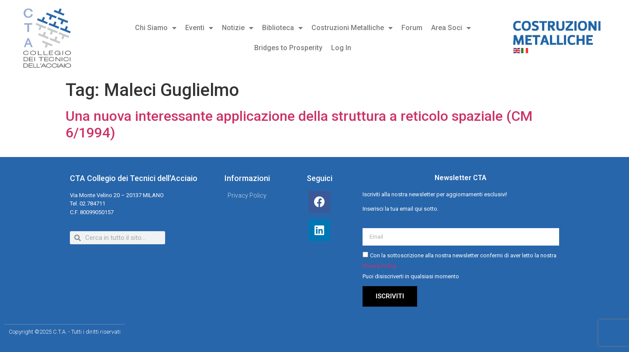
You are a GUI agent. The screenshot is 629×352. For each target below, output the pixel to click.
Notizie (237, 28)
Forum (411, 28)
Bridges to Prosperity (288, 48)
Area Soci (451, 28)
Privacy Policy (379, 266)
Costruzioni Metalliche (352, 28)
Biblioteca (282, 28)
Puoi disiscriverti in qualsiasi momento (411, 276)
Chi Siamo (155, 28)
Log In (341, 48)
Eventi (199, 28)
